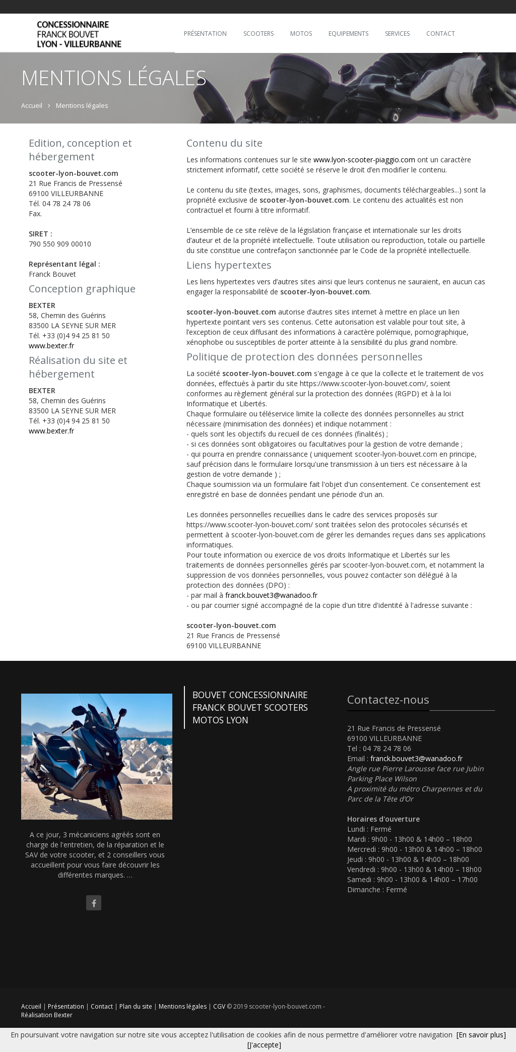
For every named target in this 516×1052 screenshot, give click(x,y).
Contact (102, 1006)
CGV (220, 1006)
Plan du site (136, 1006)
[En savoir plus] (481, 1034)
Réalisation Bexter (47, 1015)
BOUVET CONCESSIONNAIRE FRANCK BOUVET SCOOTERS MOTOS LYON (250, 707)
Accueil (31, 1006)
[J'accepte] (264, 1044)
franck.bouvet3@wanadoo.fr (271, 595)
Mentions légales (183, 1006)
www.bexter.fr (51, 345)
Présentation (67, 1006)
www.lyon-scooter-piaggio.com (364, 159)
